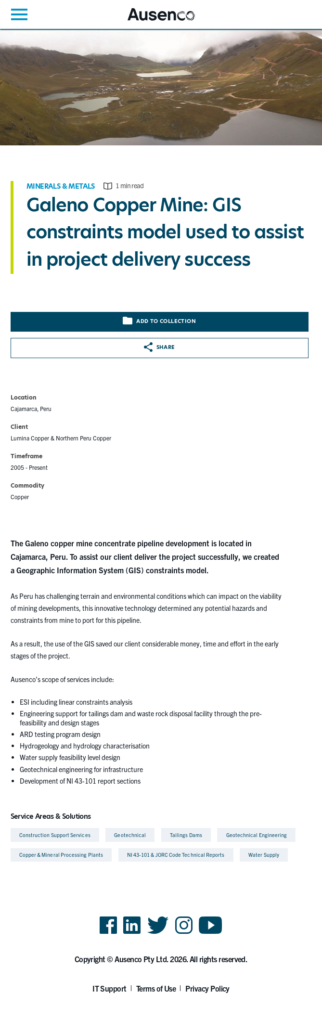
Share (159, 347)
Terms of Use (156, 988)
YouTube (210, 933)
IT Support (109, 988)
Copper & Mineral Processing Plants (61, 854)
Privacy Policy (207, 988)
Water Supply (263, 854)
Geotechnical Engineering (256, 835)
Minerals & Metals (60, 186)
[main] (161, 447)
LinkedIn (132, 933)
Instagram (184, 933)
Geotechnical (130, 835)
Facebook (108, 933)
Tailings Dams (186, 835)
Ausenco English (151, 20)
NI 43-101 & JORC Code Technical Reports (176, 854)
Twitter (158, 933)
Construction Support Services (54, 835)
